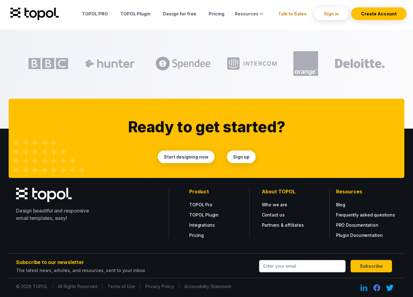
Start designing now (186, 156)
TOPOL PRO (95, 13)
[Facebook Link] (376, 287)
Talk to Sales (292, 13)
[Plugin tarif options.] (214, 215)
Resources (250, 13)
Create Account (379, 13)
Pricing (216, 13)
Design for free (179, 13)
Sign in (331, 13)
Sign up (241, 156)
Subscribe (371, 266)
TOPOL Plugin (135, 13)
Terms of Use (121, 286)
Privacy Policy (159, 286)
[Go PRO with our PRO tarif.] (209, 204)
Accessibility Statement (207, 286)
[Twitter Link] (389, 287)
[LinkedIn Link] (363, 287)
